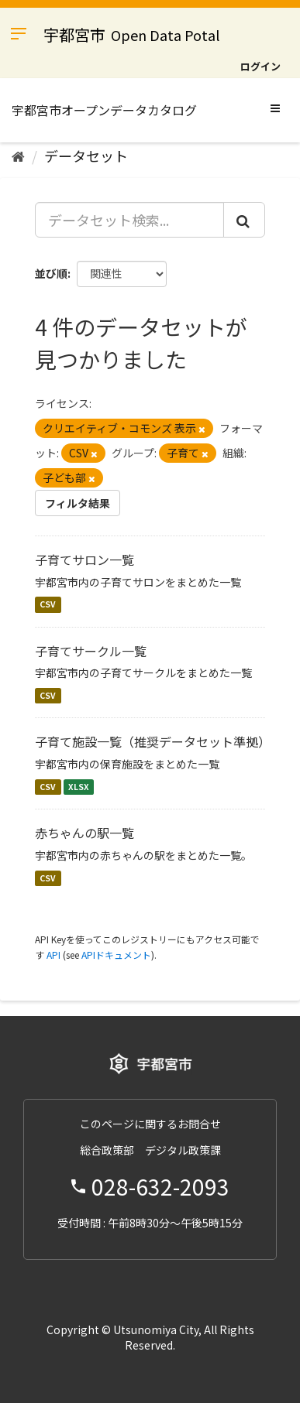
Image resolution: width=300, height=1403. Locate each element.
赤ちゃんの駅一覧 (84, 832)
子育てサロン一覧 (84, 559)
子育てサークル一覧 (91, 651)
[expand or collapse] (275, 107)
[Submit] (244, 220)
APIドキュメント (116, 954)
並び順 (51, 273)
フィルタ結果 (77, 503)
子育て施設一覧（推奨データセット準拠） (153, 741)
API (53, 954)
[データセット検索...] (129, 220)
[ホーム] (18, 155)
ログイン (260, 66)
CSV (48, 605)
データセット (86, 155)
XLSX (78, 786)
